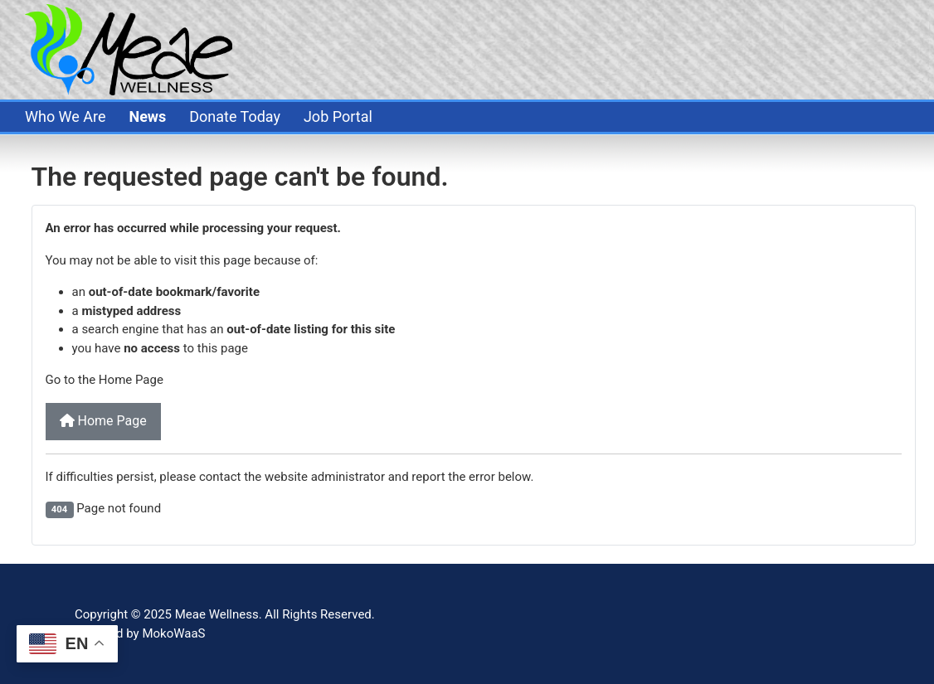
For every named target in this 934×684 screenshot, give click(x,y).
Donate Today (234, 116)
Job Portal (338, 116)
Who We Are (65, 116)
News (147, 116)
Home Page (103, 421)
